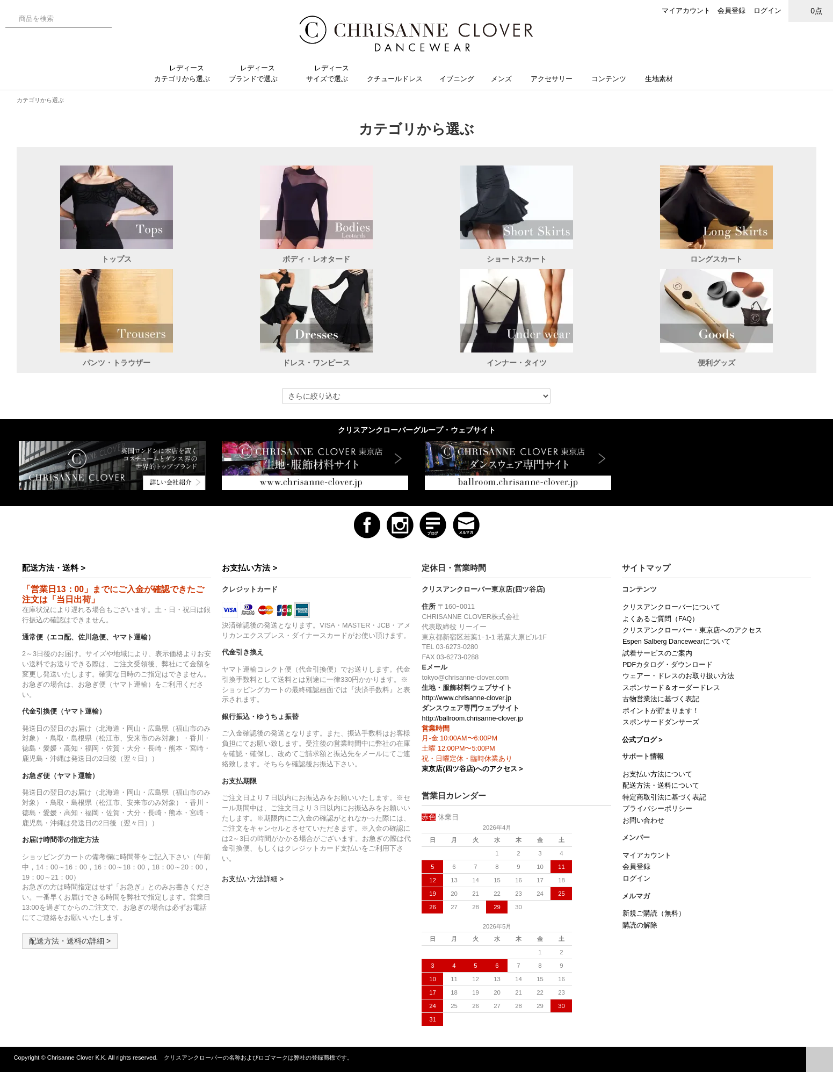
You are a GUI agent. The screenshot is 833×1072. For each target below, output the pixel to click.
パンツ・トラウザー (116, 362)
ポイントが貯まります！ (660, 711)
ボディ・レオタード (316, 259)
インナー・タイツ (517, 362)
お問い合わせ (643, 820)
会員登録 (731, 10)
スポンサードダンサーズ (660, 722)
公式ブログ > (642, 740)
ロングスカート (716, 259)
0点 (811, 10)
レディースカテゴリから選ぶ (186, 73)
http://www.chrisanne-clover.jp (466, 698)
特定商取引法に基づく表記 (664, 797)
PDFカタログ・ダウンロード (667, 664)
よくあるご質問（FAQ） (660, 619)
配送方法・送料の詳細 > (70, 941)
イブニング (461, 79)
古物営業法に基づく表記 (660, 699)
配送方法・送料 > (53, 567)
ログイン (767, 10)
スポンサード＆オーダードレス (671, 688)
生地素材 (664, 79)
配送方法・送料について (660, 785)
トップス (117, 259)
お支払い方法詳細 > (253, 879)
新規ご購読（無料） (653, 913)
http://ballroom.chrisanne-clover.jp (472, 718)
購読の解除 (639, 925)
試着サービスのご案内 (657, 653)
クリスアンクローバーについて (671, 607)
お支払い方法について (657, 774)
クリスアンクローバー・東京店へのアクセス (692, 630)
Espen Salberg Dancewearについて (676, 641)
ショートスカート (517, 259)
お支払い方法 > (249, 567)
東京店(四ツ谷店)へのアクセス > (472, 769)
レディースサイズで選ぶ (331, 73)
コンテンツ (613, 79)
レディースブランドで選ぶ (257, 73)
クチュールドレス (399, 79)
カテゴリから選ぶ (40, 100)
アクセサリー (556, 79)
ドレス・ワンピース (316, 362)
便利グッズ (716, 362)
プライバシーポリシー (657, 808)
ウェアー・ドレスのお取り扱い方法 (678, 676)
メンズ (505, 79)
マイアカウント (686, 10)
